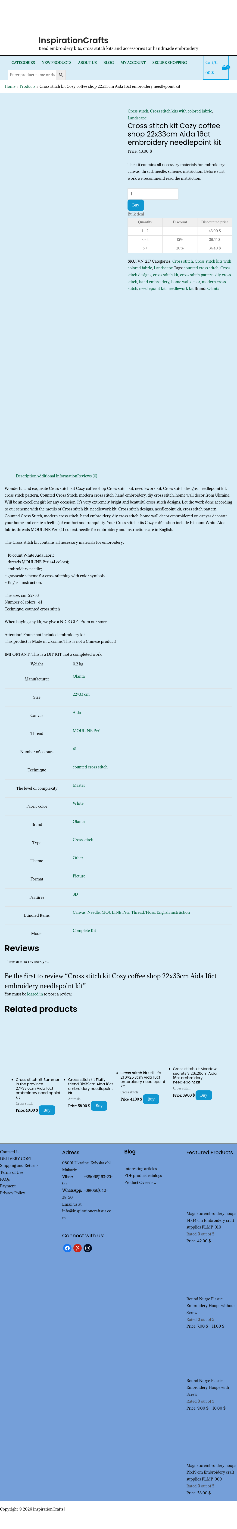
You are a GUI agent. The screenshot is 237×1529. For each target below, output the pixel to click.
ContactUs (9, 1151)
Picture (79, 876)
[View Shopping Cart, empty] (216, 68)
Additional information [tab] (57, 476)
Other (78, 857)
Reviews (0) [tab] (87, 476)
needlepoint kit (152, 288)
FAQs (5, 1179)
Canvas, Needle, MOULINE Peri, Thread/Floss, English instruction (131, 912)
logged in (35, 994)
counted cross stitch (201, 267)
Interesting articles (140, 1168)
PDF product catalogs (143, 1175)
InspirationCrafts (74, 40)
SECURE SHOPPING (169, 63)
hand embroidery (154, 281)
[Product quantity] (153, 194)
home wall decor (185, 281)
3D (75, 894)
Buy (135, 205)
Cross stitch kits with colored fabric (181, 111)
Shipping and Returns (19, 1165)
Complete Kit (84, 930)
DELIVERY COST (16, 1158)
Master (79, 785)
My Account (133, 63)
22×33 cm (81, 694)
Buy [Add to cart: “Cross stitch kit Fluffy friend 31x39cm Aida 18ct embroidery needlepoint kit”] (99, 1105)
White (78, 803)
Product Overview (140, 1182)
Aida (77, 712)
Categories (23, 63)
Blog (108, 63)
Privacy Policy (12, 1192)
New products (56, 63)
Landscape (137, 118)
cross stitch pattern (197, 274)
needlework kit (180, 288)
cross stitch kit (165, 274)
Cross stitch (138, 111)
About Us (87, 63)
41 (75, 748)
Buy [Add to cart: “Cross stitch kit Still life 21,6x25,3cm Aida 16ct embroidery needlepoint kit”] (151, 1099)
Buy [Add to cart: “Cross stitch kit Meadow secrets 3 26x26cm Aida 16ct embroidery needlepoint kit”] (203, 1095)
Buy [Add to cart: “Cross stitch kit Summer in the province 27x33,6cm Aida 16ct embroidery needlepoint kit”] (47, 1110)
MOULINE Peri (86, 730)
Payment (8, 1186)
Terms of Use (11, 1172)
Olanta (213, 288)
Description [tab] (26, 476)
